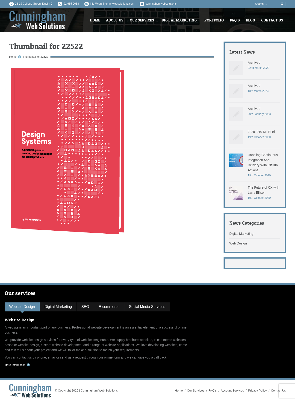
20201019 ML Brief (261, 132)
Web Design (238, 243)
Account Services (232, 390)
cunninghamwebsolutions (161, 3)
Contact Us (278, 390)
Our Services (195, 390)
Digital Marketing (241, 233)
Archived (254, 62)
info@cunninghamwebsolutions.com (112, 3)
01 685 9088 (71, 3)
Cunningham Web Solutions (99, 390)
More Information (15, 365)
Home (13, 56)
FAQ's (213, 390)
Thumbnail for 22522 (35, 56)
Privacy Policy (257, 390)
